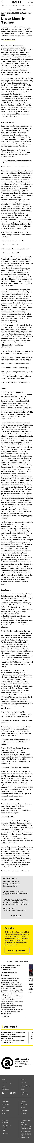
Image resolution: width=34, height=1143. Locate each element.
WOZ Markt (5, 1110)
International (13, 6)
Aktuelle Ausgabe (7, 1083)
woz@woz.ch (25, 1137)
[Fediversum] (3, 1093)
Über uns (24, 1104)
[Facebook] (7, 1093)
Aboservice (5, 1104)
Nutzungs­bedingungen (6, 1121)
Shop (3, 1113)
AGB (3, 1130)
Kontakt (23, 1101)
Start (3, 1079)
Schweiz (4, 6)
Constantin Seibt (9, 39)
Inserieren (5, 1107)
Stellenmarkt (10, 1027)
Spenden (24, 1110)
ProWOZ (23, 1113)
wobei (23, 1089)
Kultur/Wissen (22, 6)
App (3, 1086)
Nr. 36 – (17, 10)
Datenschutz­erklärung (6, 1126)
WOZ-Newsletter (22, 1059)
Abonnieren (5, 1101)
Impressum (5, 1133)
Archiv (23, 1107)
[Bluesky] (11, 1093)
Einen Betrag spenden (15, 951)
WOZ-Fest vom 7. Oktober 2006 (17, 909)
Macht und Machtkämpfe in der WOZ (17, 903)
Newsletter (5, 1089)
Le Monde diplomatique (25, 1093)
